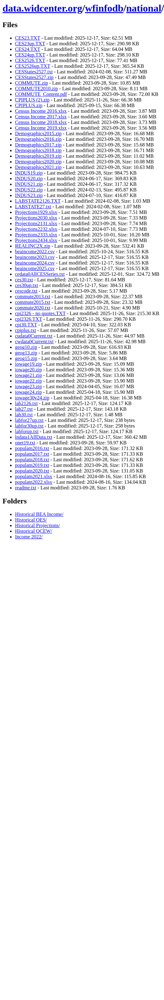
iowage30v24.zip (32, 397)
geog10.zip (26, 347)
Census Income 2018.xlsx (41, 122)
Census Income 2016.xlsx (41, 111)
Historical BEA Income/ (39, 514)
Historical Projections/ (37, 525)
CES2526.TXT (30, 60)
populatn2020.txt (32, 470)
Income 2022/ (29, 536)
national (143, 8)
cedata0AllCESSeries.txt (40, 274)
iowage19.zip (28, 364)
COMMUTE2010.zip (36, 88)
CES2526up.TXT (32, 66)
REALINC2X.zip (32, 246)
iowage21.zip (28, 375)
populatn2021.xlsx (33, 476)
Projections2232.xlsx (36, 229)
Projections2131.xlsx (36, 223)
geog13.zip (26, 352)
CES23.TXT (27, 38)
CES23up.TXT (30, 43)
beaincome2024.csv (35, 262)
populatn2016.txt (32, 448)
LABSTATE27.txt (33, 206)
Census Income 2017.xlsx (41, 116)
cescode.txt (26, 291)
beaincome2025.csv (35, 268)
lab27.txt (24, 409)
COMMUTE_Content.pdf (41, 94)
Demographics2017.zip (38, 144)
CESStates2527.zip (34, 77)
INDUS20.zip (29, 178)
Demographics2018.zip (38, 150)
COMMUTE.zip (31, 83)
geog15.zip (26, 358)
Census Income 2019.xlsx (41, 128)
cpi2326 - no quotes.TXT (40, 313)
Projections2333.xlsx (36, 234)
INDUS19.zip (29, 173)
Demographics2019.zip (38, 156)
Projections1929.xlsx (36, 212)
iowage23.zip (28, 386)
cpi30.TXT (26, 324)
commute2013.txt (32, 296)
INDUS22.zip (29, 189)
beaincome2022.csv (35, 251)
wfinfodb (104, 8)
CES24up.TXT (30, 54)
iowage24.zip (28, 392)
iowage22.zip (28, 381)
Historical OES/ (31, 519)
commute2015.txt (32, 302)
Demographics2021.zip (38, 167)
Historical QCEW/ (33, 531)
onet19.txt (25, 442)
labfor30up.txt (29, 425)
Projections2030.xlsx (36, 217)
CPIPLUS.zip (29, 105)
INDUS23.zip (29, 195)
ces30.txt (24, 279)
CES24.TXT (27, 49)
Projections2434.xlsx (36, 240)
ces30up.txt (26, 285)
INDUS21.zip (29, 184)
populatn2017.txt (32, 454)
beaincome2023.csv (35, 257)
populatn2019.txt (32, 465)
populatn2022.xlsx (33, 482)
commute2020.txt (32, 307)
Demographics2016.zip (38, 139)
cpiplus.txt (25, 330)
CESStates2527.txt (34, 71)
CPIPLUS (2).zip (32, 99)
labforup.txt (26, 431)
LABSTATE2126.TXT (38, 201)
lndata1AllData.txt (33, 437)
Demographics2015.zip (38, 133)
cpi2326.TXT (28, 319)
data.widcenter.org (42, 8)
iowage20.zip (28, 369)
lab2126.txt (26, 403)
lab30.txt (24, 414)
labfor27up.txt (29, 420)
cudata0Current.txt (34, 336)
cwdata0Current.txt (34, 341)
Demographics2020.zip (38, 161)
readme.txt (25, 487)
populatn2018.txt (32, 459)
